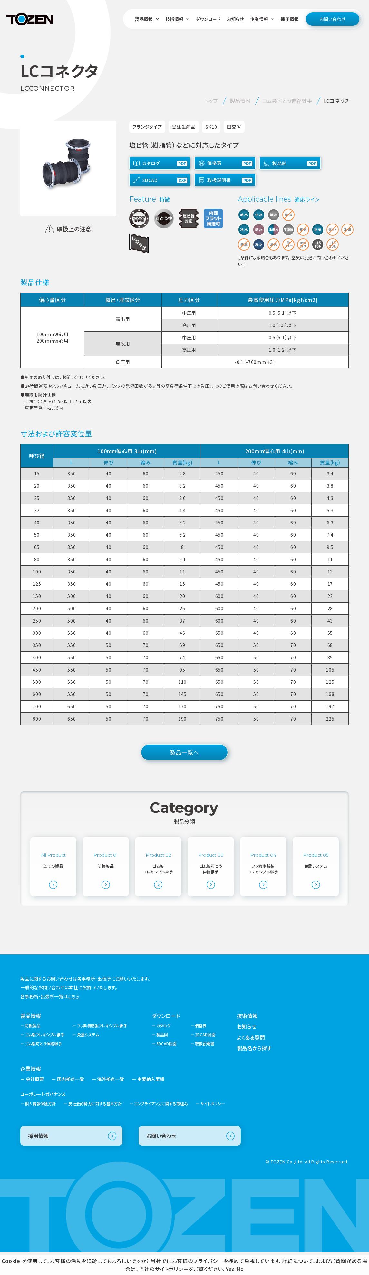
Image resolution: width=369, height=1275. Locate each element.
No (240, 1269)
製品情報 (30, 1038)
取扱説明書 (204, 1066)
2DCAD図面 (205, 1057)
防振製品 (32, 1048)
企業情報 (30, 1091)
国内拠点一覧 (70, 1102)
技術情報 (247, 1038)
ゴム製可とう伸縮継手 (43, 1066)
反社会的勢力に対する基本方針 (95, 1126)
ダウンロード (208, 19)
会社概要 (35, 1102)
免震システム (88, 1057)
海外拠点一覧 (110, 1102)
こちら (73, 1019)
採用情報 (290, 19)
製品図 (162, 1057)
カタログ (163, 1048)
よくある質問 (251, 1060)
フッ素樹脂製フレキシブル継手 (102, 1048)
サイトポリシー (212, 1126)
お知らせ (235, 19)
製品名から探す (254, 1071)
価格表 (201, 1048)
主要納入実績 (150, 1102)
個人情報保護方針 (40, 1126)
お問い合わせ (332, 19)
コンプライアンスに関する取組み (161, 1126)
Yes (230, 1269)
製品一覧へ (184, 752)
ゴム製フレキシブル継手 (44, 1057)
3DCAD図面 (166, 1066)
